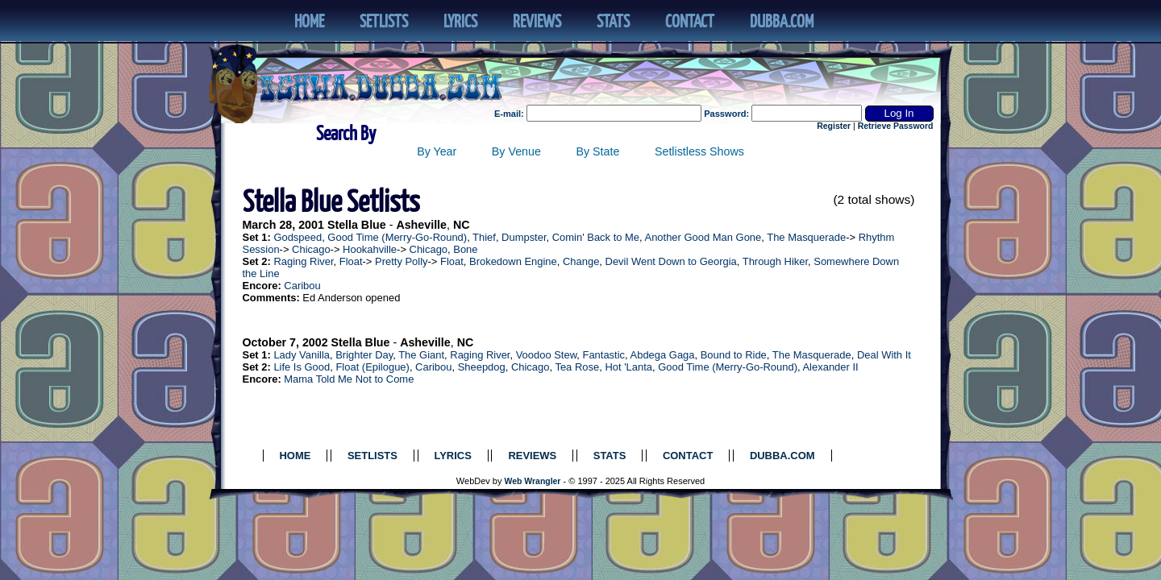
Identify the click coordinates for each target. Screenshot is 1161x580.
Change (581, 261)
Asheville (421, 224)
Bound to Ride (734, 355)
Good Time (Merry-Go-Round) (397, 237)
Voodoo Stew (546, 355)
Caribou (302, 286)
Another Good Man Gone (703, 237)
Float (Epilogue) (372, 367)
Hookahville (370, 249)
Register (834, 126)
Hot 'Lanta (628, 367)
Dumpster (523, 237)
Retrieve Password (896, 126)
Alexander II (830, 367)
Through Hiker (775, 261)
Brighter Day (364, 355)
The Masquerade (806, 237)
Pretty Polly (401, 261)
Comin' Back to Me (595, 237)
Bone (465, 249)
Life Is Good (301, 367)
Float (351, 261)
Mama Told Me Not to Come (349, 379)
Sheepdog (482, 367)
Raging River (303, 261)
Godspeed (297, 237)
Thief (484, 237)
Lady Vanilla (301, 355)
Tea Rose (577, 367)
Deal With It (884, 355)
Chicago (311, 249)
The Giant (421, 355)
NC (461, 224)
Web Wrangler (533, 481)
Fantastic (604, 355)
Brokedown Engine (513, 261)
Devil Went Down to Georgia (671, 261)
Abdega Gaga (662, 355)
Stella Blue (356, 224)
